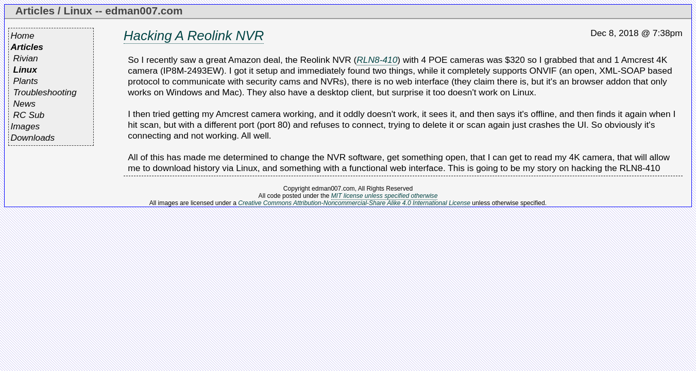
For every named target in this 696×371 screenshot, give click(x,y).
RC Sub (29, 115)
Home (22, 35)
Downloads (32, 137)
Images (25, 126)
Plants (25, 81)
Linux (25, 69)
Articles (26, 47)
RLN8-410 (377, 60)
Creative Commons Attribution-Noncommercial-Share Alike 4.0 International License (354, 203)
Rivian (25, 58)
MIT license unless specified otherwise (384, 195)
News (24, 103)
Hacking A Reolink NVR (194, 35)
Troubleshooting (45, 92)
